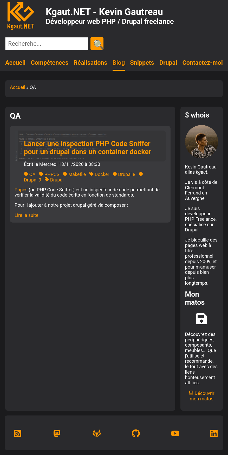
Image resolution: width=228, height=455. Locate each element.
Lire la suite (26, 215)
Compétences (49, 62)
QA (30, 174)
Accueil (15, 62)
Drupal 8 (124, 174)
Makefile (74, 174)
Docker (99, 174)
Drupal (168, 62)
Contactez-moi (202, 62)
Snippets (142, 62)
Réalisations (90, 62)
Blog (119, 62)
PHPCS (49, 174)
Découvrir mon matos (201, 396)
